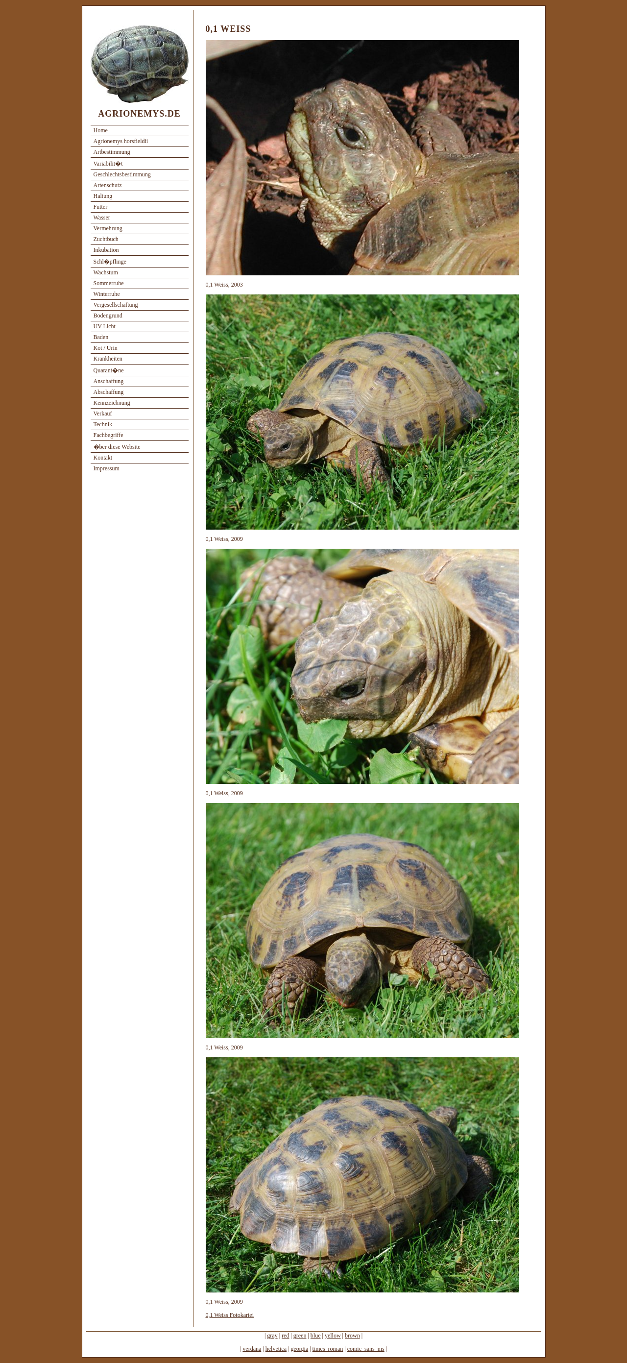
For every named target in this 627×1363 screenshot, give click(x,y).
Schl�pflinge (110, 261)
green (300, 1335)
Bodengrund (108, 315)
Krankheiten (108, 358)
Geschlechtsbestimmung (122, 174)
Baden (101, 337)
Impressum (107, 468)
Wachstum (106, 272)
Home (101, 130)
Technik (103, 424)
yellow (333, 1335)
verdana (251, 1348)
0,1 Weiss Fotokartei (230, 1315)
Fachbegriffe (108, 435)
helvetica (276, 1348)
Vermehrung (108, 228)
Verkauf (103, 413)
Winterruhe (107, 294)
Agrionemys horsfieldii (121, 141)
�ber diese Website (117, 446)
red (285, 1335)
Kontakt (103, 457)
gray (272, 1335)
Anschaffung (109, 381)
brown (352, 1335)
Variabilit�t (108, 163)
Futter (101, 206)
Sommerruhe (109, 283)
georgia (299, 1348)
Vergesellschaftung (116, 304)
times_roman (328, 1348)
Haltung (103, 196)
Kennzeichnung (112, 402)
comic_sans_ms (366, 1348)
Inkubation (106, 249)
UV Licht (105, 326)
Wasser (102, 217)
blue (316, 1335)
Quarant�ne (109, 370)
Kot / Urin (106, 347)
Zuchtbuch (106, 239)
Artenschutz (108, 185)
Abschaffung (109, 392)
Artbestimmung (112, 151)
